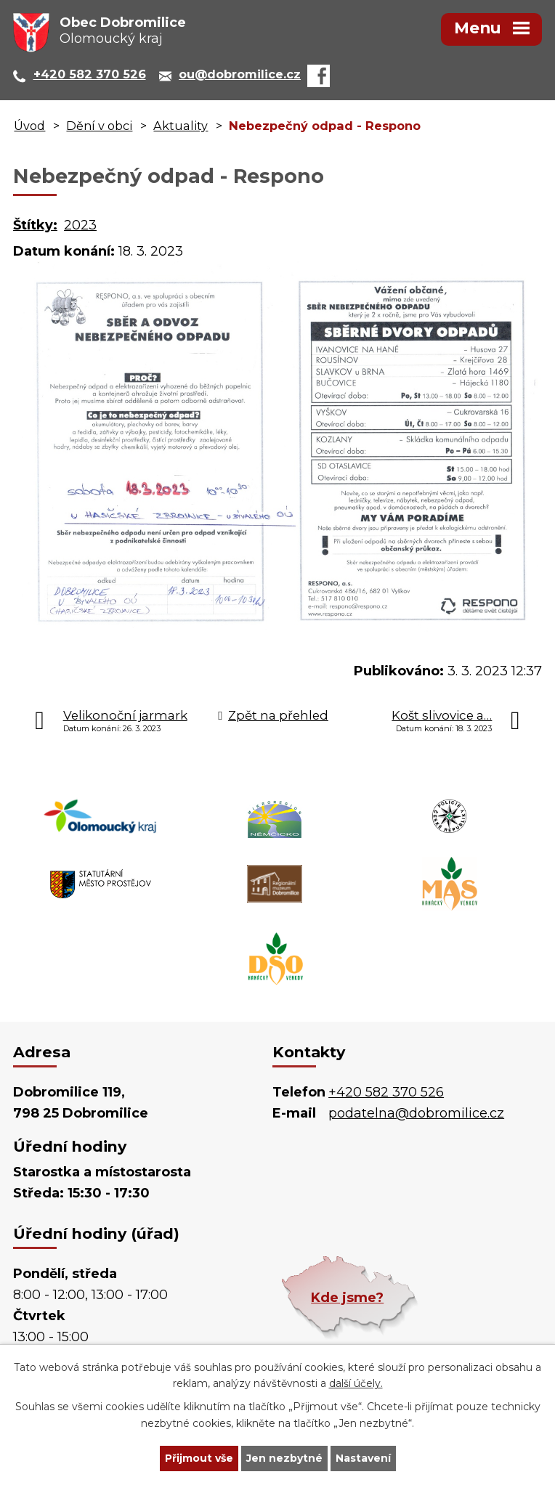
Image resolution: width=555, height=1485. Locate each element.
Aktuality (180, 125)
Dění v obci (99, 125)
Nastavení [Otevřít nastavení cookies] (363, 1458)
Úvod (29, 125)
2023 (80, 225)
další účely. (356, 1384)
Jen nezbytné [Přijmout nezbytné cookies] (284, 1458)
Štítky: (35, 225)
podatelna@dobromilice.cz (416, 1113)
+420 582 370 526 (386, 1092)
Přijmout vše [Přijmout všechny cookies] (199, 1458)
